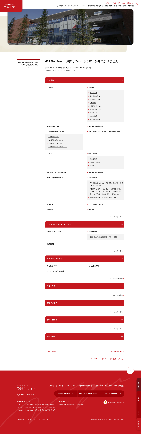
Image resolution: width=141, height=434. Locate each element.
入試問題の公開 (53, 137)
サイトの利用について (23, 419)
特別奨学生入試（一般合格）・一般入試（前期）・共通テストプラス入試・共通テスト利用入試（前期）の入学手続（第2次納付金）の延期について (106, 191)
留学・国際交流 (119, 386)
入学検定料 (93, 159)
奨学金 (92, 165)
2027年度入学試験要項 (95, 126)
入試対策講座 (92, 231)
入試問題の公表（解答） (56, 140)
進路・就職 (51, 336)
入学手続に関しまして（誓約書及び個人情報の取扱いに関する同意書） (106, 184)
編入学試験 (93, 116)
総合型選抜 (93, 93)
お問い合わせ (121, 3)
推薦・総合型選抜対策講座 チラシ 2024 (104, 237)
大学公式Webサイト (111, 3)
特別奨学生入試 (95, 99)
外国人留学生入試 (95, 106)
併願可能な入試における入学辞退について (103, 197)
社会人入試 (93, 112)
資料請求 (50, 209)
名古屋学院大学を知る (55, 259)
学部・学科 (51, 286)
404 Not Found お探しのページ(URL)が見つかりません (28, 65)
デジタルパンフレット (95, 204)
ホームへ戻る (51, 351)
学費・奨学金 (92, 153)
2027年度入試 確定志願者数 (56, 172)
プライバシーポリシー (40, 419)
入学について (92, 178)
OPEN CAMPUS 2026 (54, 231)
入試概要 (91, 87)
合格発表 (91, 209)
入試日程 (50, 87)
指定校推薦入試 (95, 119)
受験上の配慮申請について (55, 178)
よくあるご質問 (93, 266)
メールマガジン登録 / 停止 (55, 271)
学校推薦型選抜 (95, 96)
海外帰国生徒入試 (95, 109)
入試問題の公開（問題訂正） (57, 147)
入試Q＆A (50, 153)
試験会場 (50, 204)
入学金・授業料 (95, 162)
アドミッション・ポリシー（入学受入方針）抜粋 (104, 131)
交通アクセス (130, 3)
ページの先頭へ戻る (116, 217)
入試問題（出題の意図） (56, 143)
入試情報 (50, 80)
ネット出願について (53, 126)
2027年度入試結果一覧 (95, 172)
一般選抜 (93, 103)
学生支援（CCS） (53, 266)
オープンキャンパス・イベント (59, 224)
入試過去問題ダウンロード (55, 131)
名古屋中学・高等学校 (115, 402)
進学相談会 (50, 244)
